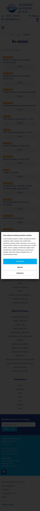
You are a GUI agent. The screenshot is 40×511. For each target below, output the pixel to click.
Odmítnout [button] (20, 273)
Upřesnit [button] (20, 267)
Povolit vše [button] (20, 261)
